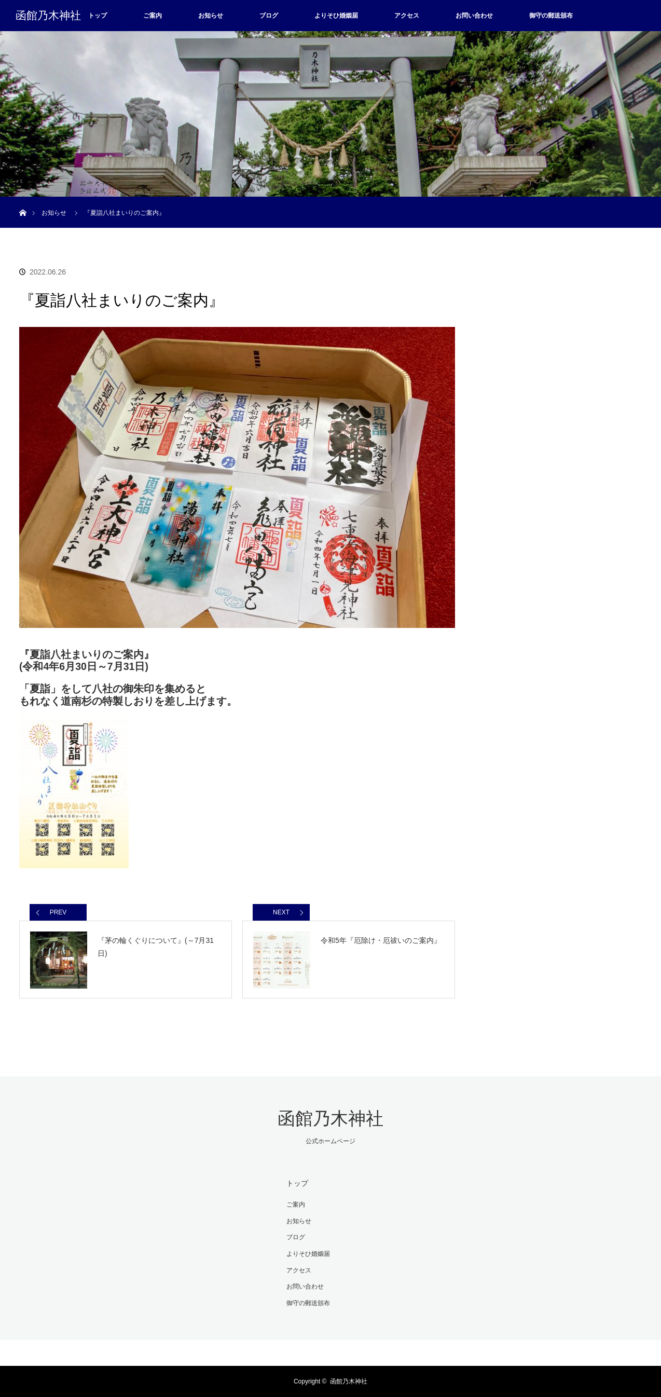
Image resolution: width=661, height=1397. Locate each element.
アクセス (406, 15)
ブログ (268, 15)
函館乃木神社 (48, 15)
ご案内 (152, 15)
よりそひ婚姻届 (336, 15)
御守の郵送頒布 (551, 15)
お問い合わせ (474, 15)
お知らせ (210, 15)
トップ (97, 15)
